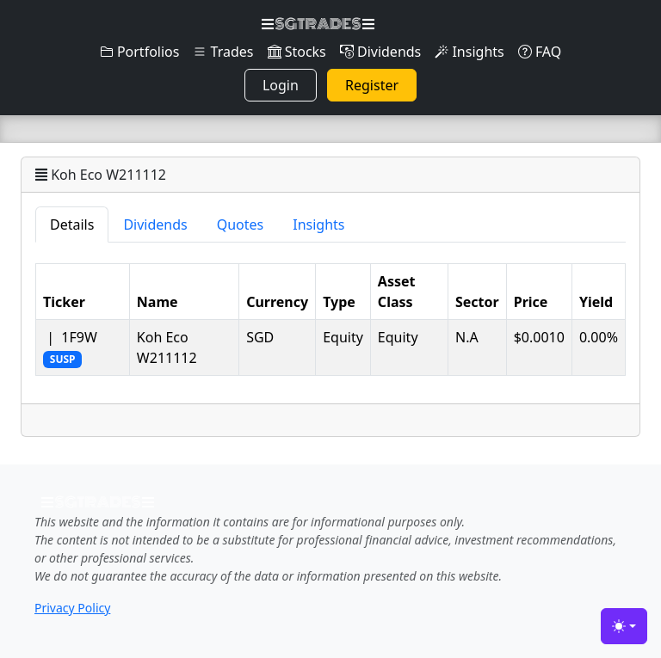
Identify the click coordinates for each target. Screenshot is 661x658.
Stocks (297, 51)
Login (281, 85)
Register (371, 85)
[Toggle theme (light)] (624, 626)
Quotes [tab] (240, 224)
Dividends (380, 51)
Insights (469, 51)
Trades (223, 51)
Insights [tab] (318, 224)
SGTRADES (318, 24)
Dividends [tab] (155, 224)
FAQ (540, 51)
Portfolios (140, 51)
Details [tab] (72, 224)
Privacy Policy (72, 608)
